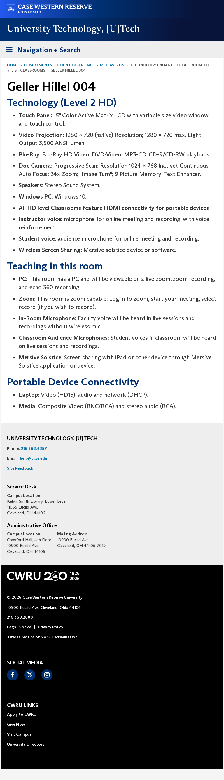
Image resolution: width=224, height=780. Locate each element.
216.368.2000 (20, 617)
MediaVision (112, 65)
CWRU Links (22, 705)
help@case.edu (33, 458)
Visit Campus (19, 734)
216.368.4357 (34, 448)
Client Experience (76, 65)
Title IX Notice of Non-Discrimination (42, 637)
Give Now (16, 724)
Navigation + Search (42, 51)
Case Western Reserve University (52, 597)
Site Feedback (20, 468)
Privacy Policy (50, 627)
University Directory (26, 744)
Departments (38, 65)
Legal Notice (19, 627)
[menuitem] (26, 715)
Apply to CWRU (21, 714)
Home (13, 65)
